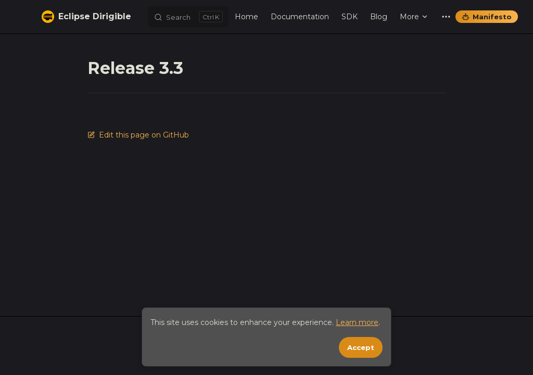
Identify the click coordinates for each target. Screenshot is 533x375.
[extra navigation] (446, 16)
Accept (360, 347)
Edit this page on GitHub (138, 135)
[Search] (188, 16)
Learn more (357, 322)
